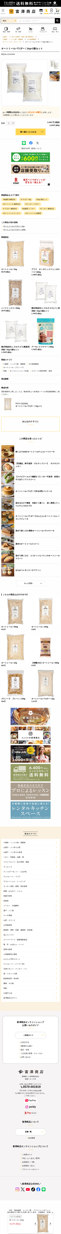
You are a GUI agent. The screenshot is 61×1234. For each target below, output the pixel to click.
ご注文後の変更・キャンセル (30, 1053)
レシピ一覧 (27, 1210)
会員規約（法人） (28, 1166)
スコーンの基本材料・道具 (41, 371)
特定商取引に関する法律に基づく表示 (21, 1212)
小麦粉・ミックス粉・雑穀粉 (13, 39)
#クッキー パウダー (32, 204)
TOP (10, 1210)
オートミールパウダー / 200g (13, 230)
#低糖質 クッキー (28, 209)
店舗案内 (41, 1212)
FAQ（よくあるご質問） (30, 1158)
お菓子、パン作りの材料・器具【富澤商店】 (18, 37)
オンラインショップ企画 (18, 371)
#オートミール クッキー (11, 213)
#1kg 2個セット (41, 199)
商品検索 (17, 1210)
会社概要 (30, 1138)
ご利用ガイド (26, 1155)
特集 (4, 371)
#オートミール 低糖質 (33, 213)
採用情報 (50, 1212)
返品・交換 (23, 1050)
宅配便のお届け (25, 1046)
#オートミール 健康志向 (11, 204)
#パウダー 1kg (26, 199)
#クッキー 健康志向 (47, 209)
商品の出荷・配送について (30, 148)
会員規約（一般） (28, 1162)
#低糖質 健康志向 (9, 199)
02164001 (24, 403)
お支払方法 (23, 1042)
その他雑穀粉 (31, 39)
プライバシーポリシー (29, 1169)
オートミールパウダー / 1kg (13, 226)
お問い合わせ (24, 1057)
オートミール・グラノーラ (12, 42)
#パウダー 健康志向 (10, 209)
